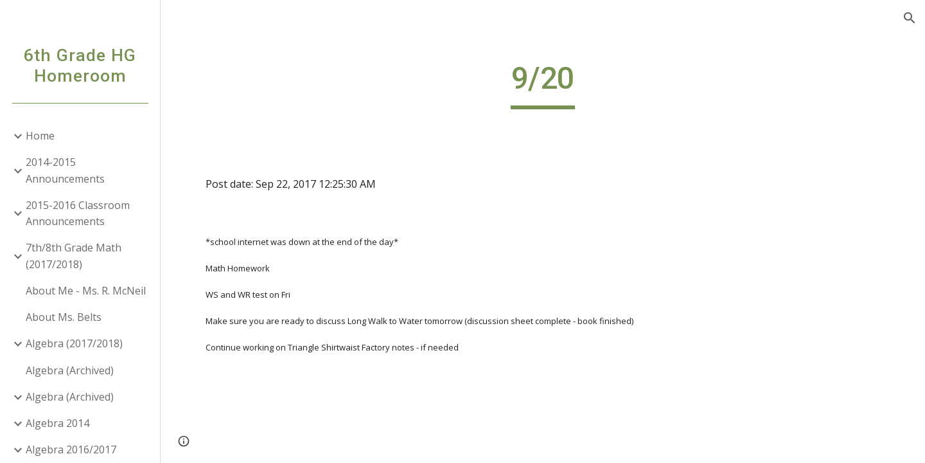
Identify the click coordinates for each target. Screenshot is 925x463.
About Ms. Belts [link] (63, 317)
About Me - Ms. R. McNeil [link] (86, 291)
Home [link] (40, 136)
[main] (542, 84)
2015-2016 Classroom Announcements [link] (78, 213)
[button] (909, 18)
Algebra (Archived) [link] (70, 370)
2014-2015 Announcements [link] (65, 170)
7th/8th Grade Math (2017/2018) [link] (73, 256)
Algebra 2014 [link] (57, 423)
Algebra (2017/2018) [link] (74, 343)
